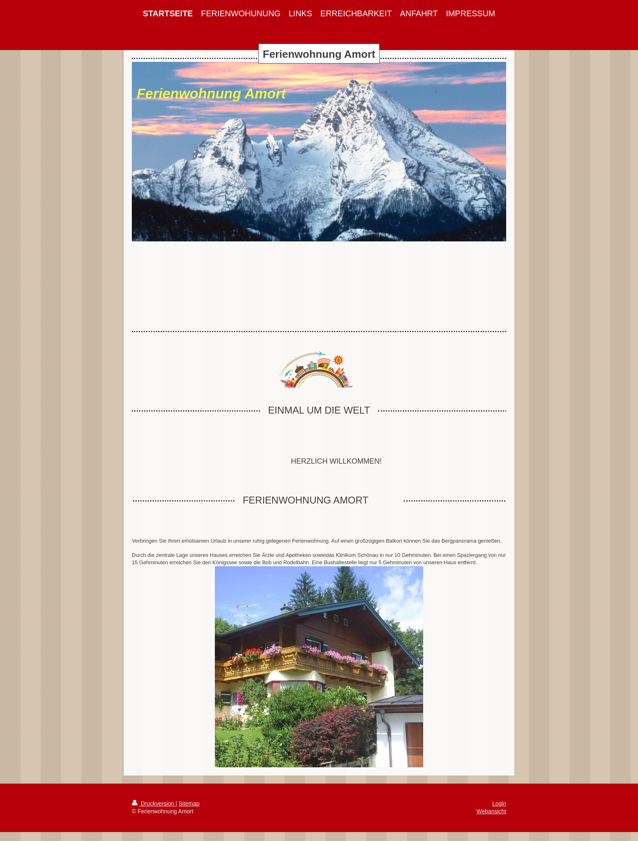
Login (499, 803)
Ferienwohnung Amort (319, 54)
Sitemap (189, 803)
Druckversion (153, 803)
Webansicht (491, 811)
